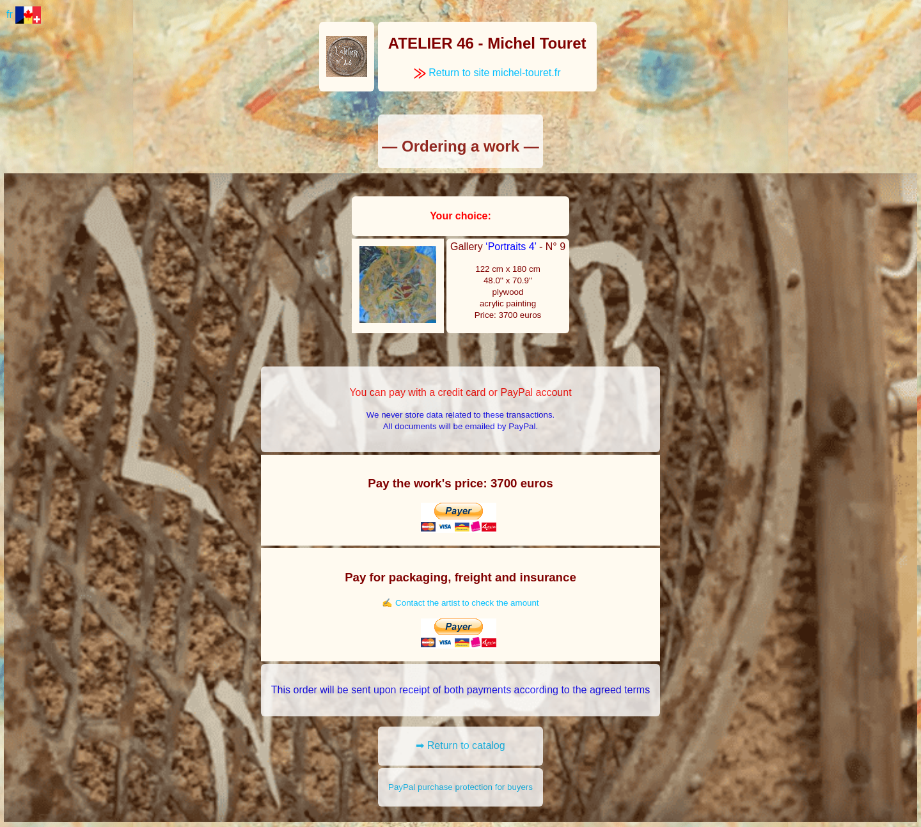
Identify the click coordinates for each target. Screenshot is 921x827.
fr (23, 14)
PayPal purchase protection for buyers (460, 787)
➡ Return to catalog (460, 745)
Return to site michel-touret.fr (487, 72)
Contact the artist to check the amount (467, 603)
